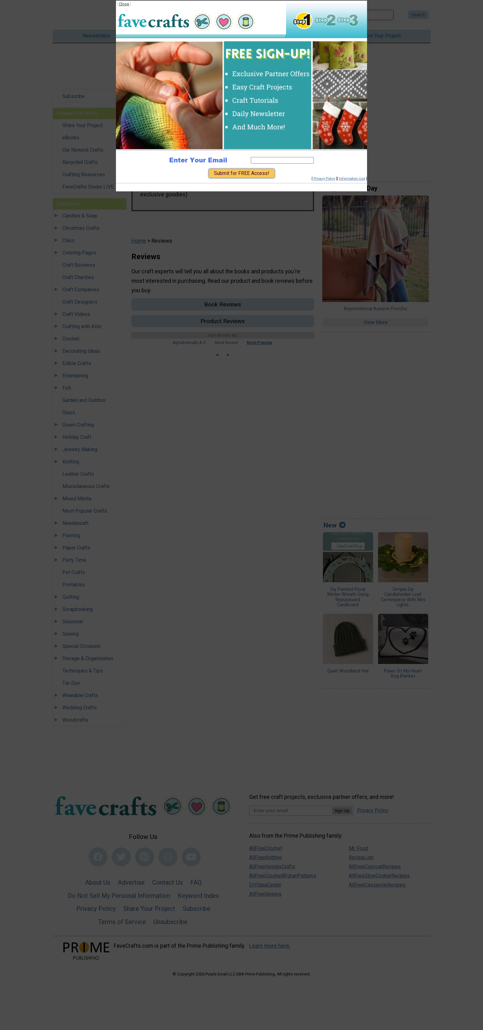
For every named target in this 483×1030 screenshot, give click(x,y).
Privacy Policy (324, 179)
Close (124, 4)
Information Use (352, 179)
